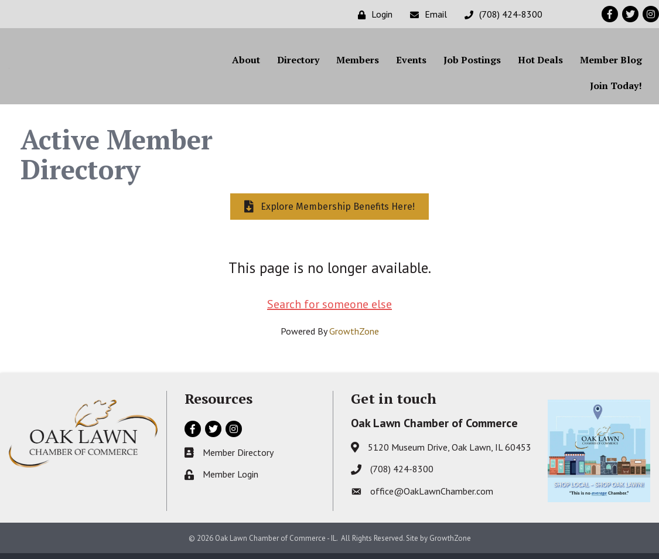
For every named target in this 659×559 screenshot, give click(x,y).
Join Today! (616, 88)
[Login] (372, 14)
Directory (298, 62)
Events (411, 62)
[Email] (425, 14)
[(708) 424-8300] (500, 14)
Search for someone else (329, 310)
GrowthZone (354, 337)
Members (357, 62)
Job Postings (472, 62)
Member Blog (611, 62)
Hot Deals (540, 62)
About (246, 62)
